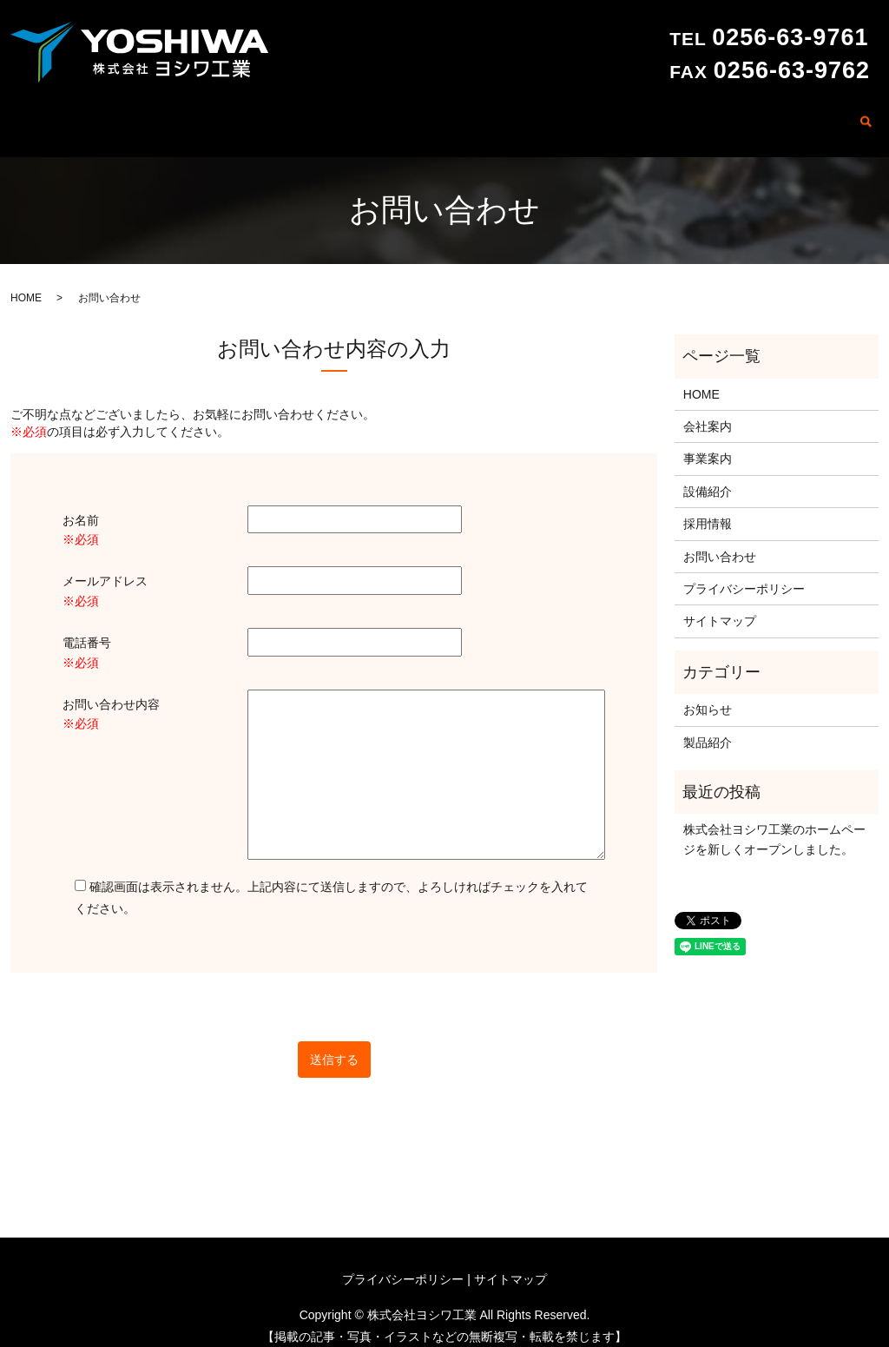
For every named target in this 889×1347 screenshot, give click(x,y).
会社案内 (454, 115)
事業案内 (521, 115)
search (866, 117)
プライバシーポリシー (744, 575)
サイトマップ (719, 608)
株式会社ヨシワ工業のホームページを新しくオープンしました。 (774, 825)
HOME (392, 115)
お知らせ (707, 696)
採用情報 (725, 115)
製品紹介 (658, 115)
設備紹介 (590, 115)
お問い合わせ (806, 115)
